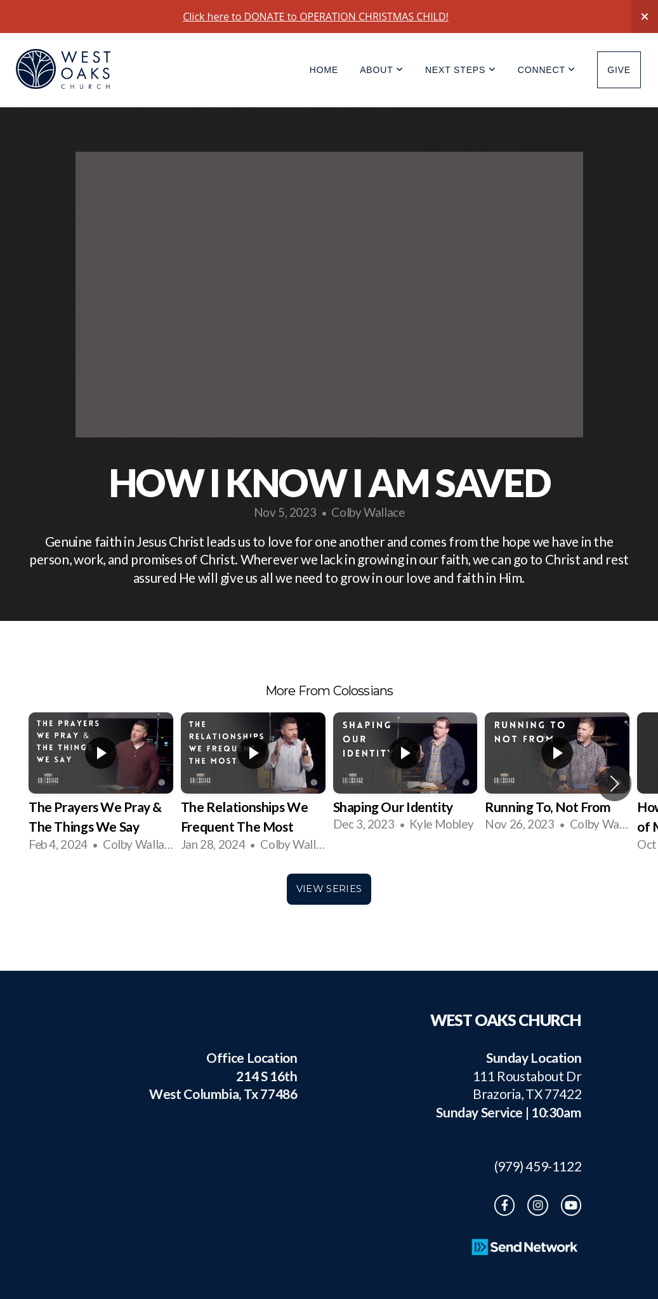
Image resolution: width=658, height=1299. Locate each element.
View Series (329, 889)
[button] (614, 783)
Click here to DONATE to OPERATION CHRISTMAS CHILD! (316, 16)
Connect (547, 70)
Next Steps (460, 70)
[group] (101, 783)
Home (324, 70)
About (382, 70)
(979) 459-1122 (531, 1166)
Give (619, 70)
